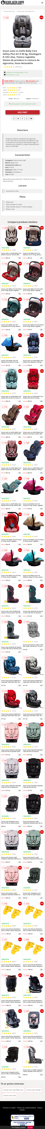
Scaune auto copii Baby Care (25, 11)
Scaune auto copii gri (33, 1090)
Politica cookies (20, 1127)
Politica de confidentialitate (26, 1108)
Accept (30, 1127)
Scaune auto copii (8, 11)
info (19, 258)
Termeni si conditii (9, 1108)
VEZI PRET (22, 112)
